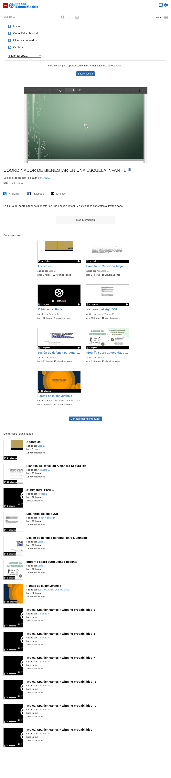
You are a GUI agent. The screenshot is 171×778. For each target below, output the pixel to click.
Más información (85, 219)
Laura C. (53, 357)
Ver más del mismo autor (85, 418)
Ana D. (46, 177)
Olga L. (52, 271)
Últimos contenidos (25, 40)
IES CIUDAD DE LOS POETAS (64, 400)
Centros (18, 47)
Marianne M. (44, 613)
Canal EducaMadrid (25, 33)
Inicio (16, 26)
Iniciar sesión (85, 73)
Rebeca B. (54, 314)
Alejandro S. (103, 271)
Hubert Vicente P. (105, 314)
